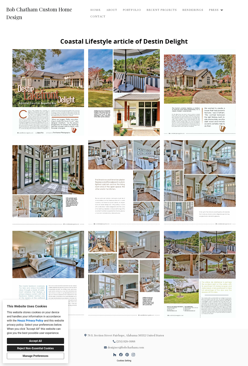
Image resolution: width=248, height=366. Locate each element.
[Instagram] (133, 354)
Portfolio (132, 10)
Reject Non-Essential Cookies (35, 348)
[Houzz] (114, 354)
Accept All (35, 341)
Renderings (192, 10)
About (111, 10)
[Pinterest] (127, 354)
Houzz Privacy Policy (30, 320)
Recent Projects (162, 10)
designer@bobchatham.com (126, 347)
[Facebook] (120, 354)
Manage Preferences (35, 356)
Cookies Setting (124, 360)
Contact (98, 16)
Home (95, 10)
